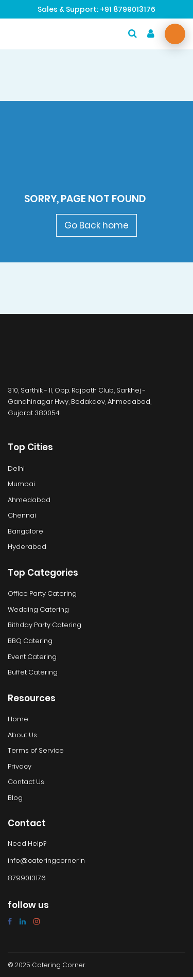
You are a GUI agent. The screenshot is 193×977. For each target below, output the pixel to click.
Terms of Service (36, 750)
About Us (22, 735)
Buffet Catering (33, 672)
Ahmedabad (29, 500)
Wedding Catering (38, 609)
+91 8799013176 (127, 9)
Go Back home (96, 225)
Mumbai (21, 484)
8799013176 (27, 878)
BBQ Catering (30, 641)
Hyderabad (27, 547)
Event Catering (32, 657)
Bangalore (25, 531)
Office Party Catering (42, 593)
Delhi (16, 468)
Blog (15, 798)
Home (18, 719)
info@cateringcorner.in (46, 860)
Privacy (19, 766)
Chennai (22, 515)
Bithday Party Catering (44, 625)
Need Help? (27, 843)
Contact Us (26, 782)
